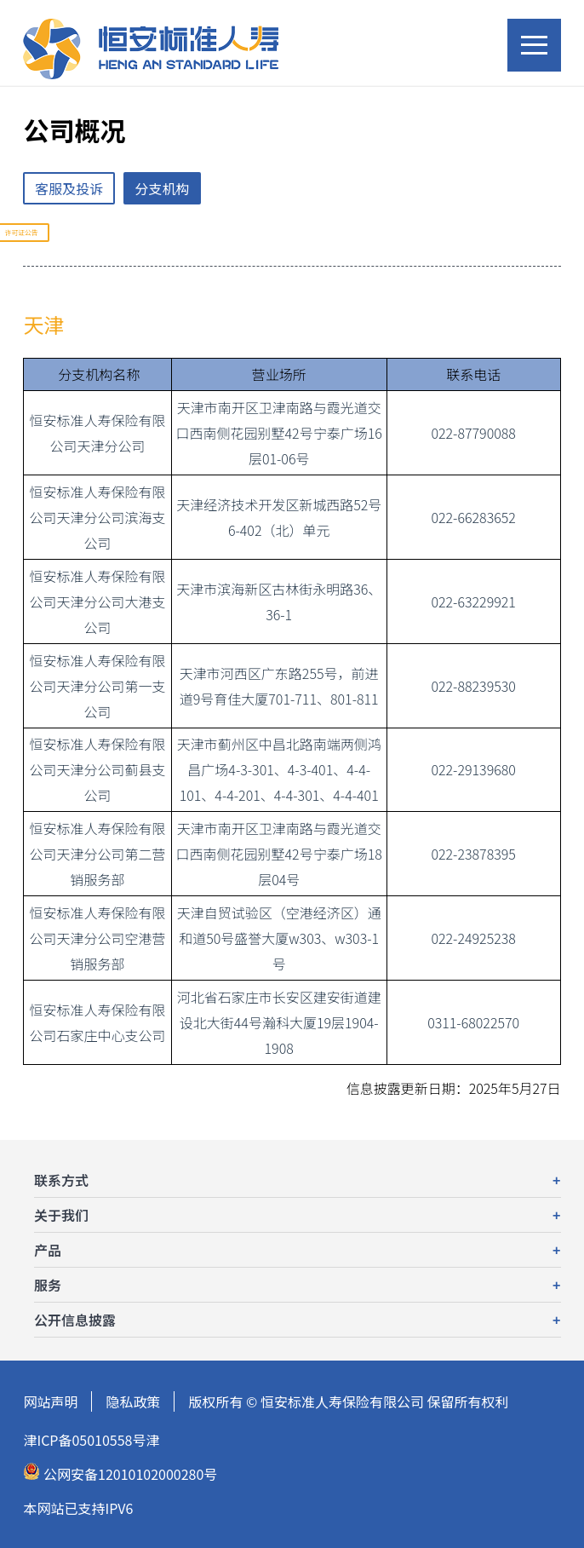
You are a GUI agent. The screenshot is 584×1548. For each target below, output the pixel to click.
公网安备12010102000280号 (120, 1473)
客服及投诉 (69, 188)
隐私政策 (133, 1401)
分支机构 (162, 188)
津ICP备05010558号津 (91, 1440)
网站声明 (50, 1401)
